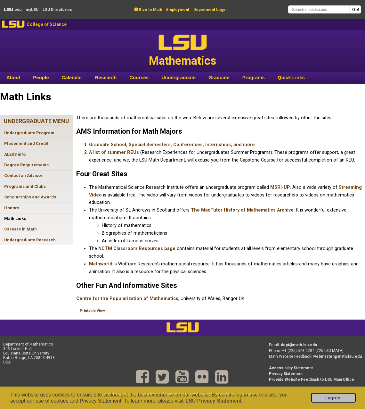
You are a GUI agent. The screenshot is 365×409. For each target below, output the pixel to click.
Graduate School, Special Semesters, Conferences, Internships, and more (172, 144)
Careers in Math (20, 229)
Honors (11, 207)
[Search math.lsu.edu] (319, 9)
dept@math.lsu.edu (299, 345)
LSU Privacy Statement (213, 401)
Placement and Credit (26, 143)
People (41, 77)
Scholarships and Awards (30, 197)
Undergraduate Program (29, 132)
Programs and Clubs (25, 186)
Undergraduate (178, 77)
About (13, 77)
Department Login (209, 9)
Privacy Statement (286, 373)
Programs (253, 77)
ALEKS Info (15, 154)
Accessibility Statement (291, 368)
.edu (12, 9)
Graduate (219, 77)
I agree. (333, 397)
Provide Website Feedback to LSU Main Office (311, 379)
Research (106, 77)
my (32, 9)
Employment (177, 9)
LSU (13, 24)
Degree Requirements (26, 165)
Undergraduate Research (30, 240)
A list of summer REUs (114, 152)
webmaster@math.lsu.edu (337, 356)
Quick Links (291, 77)
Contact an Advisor (23, 175)
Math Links (15, 218)
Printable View (92, 311)
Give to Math (148, 9)
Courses (139, 77)
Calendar (72, 77)
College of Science (47, 24)
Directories (57, 9)
